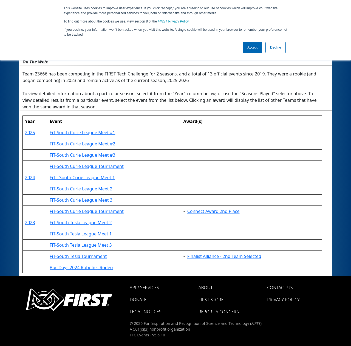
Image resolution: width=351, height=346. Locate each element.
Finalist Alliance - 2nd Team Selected (224, 256)
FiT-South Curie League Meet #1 (82, 133)
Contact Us (280, 288)
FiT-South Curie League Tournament (87, 166)
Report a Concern (219, 312)
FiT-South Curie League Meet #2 (82, 144)
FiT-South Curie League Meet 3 (81, 200)
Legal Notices (145, 312)
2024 (30, 178)
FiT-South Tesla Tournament (78, 256)
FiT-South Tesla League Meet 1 (81, 234)
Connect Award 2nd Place (213, 211)
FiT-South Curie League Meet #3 (82, 155)
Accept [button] (252, 47)
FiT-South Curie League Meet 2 (81, 189)
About (206, 288)
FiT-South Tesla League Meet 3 (81, 245)
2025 (30, 133)
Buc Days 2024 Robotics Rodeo (81, 268)
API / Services (144, 288)
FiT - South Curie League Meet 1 (82, 178)
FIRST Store (211, 300)
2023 (30, 223)
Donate (138, 300)
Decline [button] (275, 47)
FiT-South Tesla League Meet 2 (81, 223)
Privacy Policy (173, 21)
